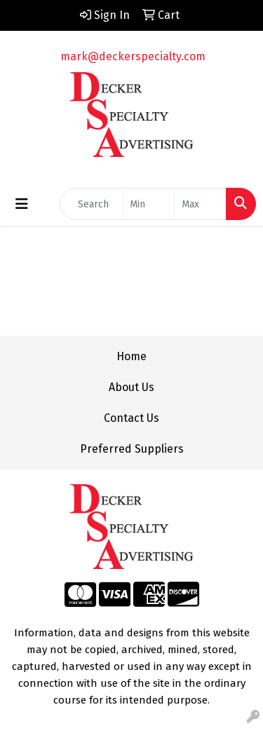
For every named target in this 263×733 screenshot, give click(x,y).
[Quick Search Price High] (200, 204)
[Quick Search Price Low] (148, 204)
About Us (131, 387)
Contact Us (131, 418)
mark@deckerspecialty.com (132, 56)
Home (131, 356)
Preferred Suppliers (132, 448)
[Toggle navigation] (21, 204)
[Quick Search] (91, 204)
